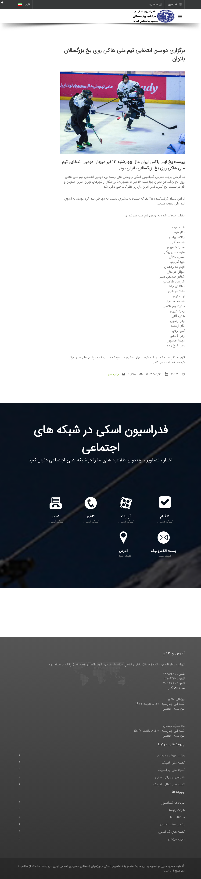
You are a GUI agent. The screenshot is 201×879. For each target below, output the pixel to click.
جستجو (155, 4)
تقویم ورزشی (176, 839)
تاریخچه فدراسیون (173, 803)
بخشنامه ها (177, 817)
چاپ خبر (113, 374)
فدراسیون (174, 4)
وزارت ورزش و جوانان (171, 755)
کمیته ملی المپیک (173, 763)
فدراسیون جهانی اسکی (170, 777)
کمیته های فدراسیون (171, 832)
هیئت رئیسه (177, 810)
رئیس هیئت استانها (172, 824)
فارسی (24, 4)
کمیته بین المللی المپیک (169, 784)
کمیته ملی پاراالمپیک (171, 770)
